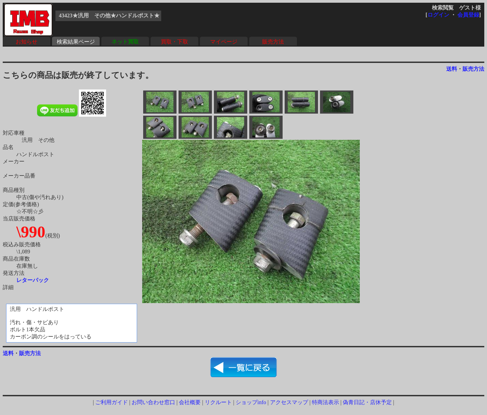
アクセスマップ (289, 402)
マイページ (223, 42)
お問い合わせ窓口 (153, 402)
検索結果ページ (76, 42)
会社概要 (190, 402)
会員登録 (468, 15)
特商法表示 (325, 402)
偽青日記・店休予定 (367, 402)
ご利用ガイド (111, 402)
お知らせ (26, 42)
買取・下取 (174, 42)
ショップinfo (251, 402)
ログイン (438, 15)
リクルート (218, 402)
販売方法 (273, 42)
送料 (451, 69)
